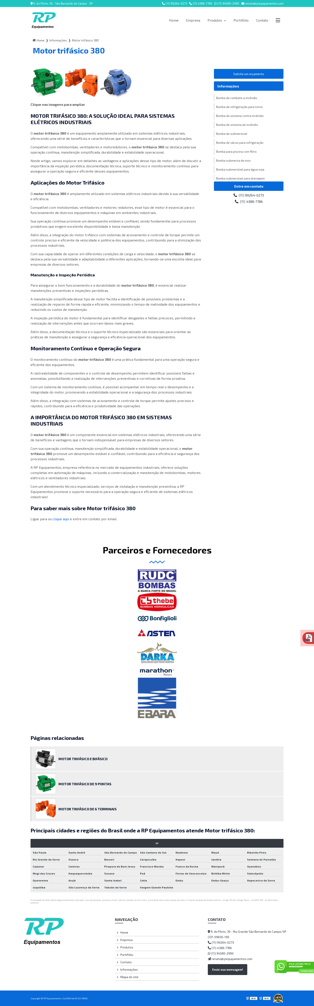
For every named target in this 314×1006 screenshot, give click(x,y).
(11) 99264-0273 (174, 3)
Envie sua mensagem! (227, 969)
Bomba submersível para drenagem (240, 178)
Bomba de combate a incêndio (236, 98)
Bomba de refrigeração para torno (239, 107)
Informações (58, 40)
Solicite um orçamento (248, 74)
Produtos (215, 20)
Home (174, 20)
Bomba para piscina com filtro (236, 151)
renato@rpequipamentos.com (262, 3)
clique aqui (61, 519)
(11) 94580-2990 (226, 3)
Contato (262, 20)
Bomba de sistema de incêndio (237, 125)
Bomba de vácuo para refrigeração (239, 142)
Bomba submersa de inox (233, 160)
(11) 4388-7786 (200, 3)
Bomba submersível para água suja (240, 169)
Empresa (193, 20)
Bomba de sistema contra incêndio (240, 116)
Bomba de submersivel (231, 133)
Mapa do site (129, 977)
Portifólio (241, 20)
